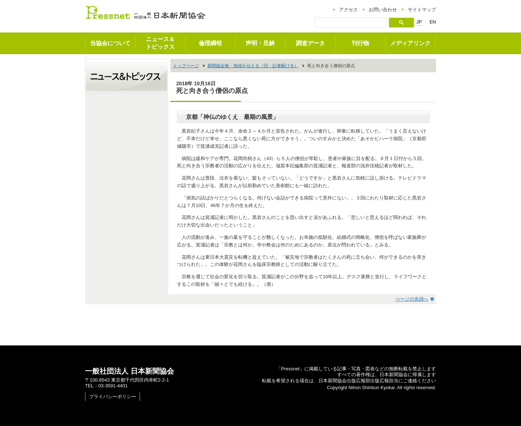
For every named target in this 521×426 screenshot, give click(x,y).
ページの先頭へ (411, 299)
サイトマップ (422, 9)
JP (419, 22)
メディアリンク (410, 43)
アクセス (348, 9)
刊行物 (360, 43)
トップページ (186, 65)
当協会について (110, 43)
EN (432, 22)
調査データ (310, 43)
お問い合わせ (383, 9)
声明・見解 (260, 43)
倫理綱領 (210, 43)
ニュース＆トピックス (160, 43)
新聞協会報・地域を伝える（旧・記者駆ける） (252, 65)
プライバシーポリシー (112, 396)
